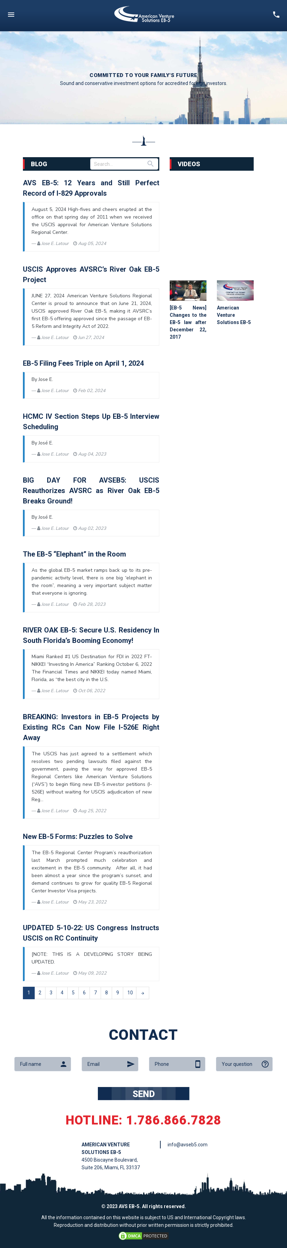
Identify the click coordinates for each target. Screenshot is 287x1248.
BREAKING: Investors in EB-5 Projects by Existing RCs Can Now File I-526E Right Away (91, 727)
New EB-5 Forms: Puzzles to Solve (78, 836)
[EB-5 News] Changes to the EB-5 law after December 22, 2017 (188, 322)
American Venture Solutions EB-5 (234, 315)
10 (130, 992)
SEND (144, 1094)
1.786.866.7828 (173, 1120)
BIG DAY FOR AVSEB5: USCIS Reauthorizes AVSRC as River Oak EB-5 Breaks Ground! (91, 490)
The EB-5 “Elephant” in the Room (74, 554)
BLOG (39, 164)
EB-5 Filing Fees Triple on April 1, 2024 (83, 363)
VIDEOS (189, 164)
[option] (143, 77)
